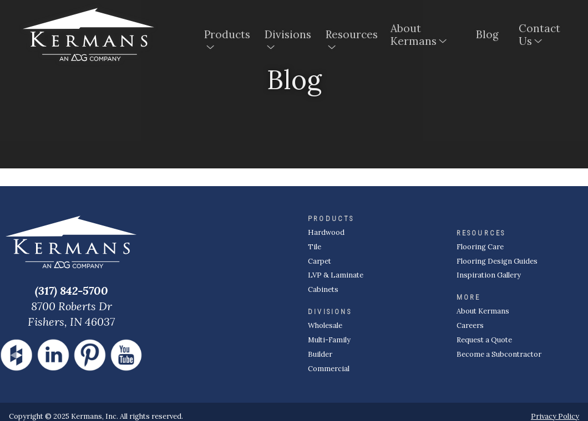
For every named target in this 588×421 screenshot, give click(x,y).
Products (225, 35)
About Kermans (414, 35)
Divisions (286, 35)
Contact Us (539, 35)
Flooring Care (480, 246)
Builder (320, 354)
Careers (470, 325)
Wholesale (325, 325)
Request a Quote (484, 340)
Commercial (328, 368)
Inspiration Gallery (489, 275)
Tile (314, 246)
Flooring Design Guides (497, 261)
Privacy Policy (555, 416)
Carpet (319, 261)
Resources (349, 35)
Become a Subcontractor (499, 354)
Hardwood (326, 232)
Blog (487, 35)
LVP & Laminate (335, 275)
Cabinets (323, 289)
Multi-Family (329, 340)
